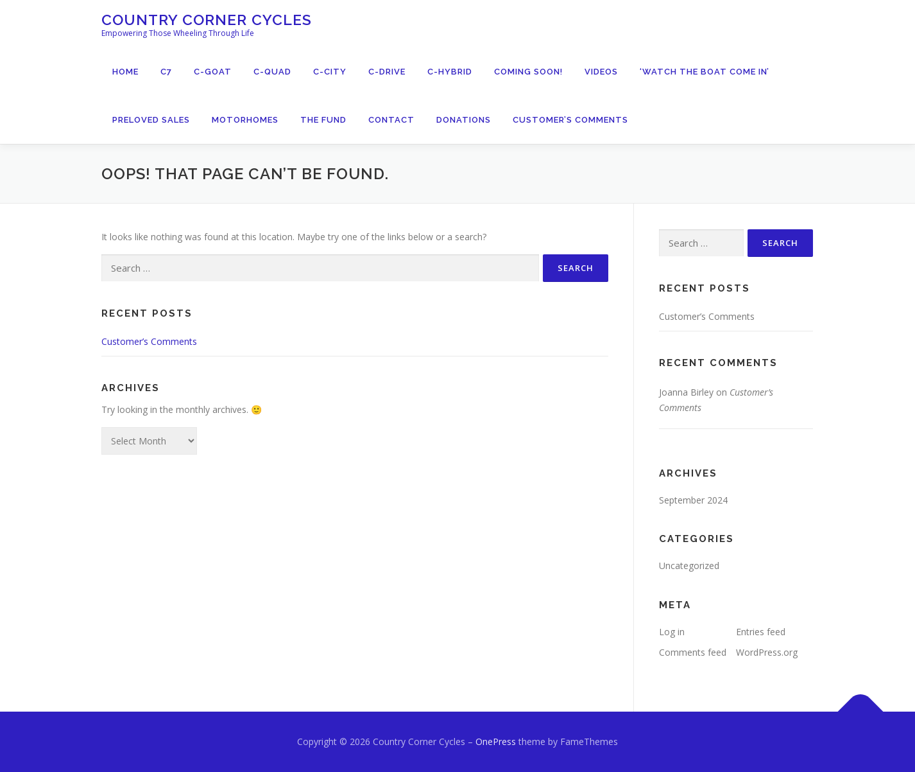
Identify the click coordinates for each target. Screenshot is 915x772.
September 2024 (693, 500)
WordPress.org (767, 652)
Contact (391, 120)
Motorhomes (245, 120)
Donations (463, 120)
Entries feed (760, 632)
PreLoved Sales (151, 120)
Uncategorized (689, 565)
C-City (329, 71)
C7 (166, 71)
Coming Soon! (528, 71)
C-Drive (387, 71)
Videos (601, 71)
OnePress (495, 741)
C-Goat (213, 71)
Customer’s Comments (570, 120)
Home (125, 71)
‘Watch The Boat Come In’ (704, 71)
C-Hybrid (449, 71)
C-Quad (272, 71)
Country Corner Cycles (206, 19)
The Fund (323, 120)
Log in (672, 632)
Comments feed (692, 652)
